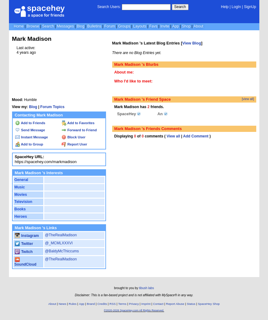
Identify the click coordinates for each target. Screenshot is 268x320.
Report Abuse (175, 303)
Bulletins (94, 26)
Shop (186, 26)
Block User (74, 137)
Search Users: (109, 7)
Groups (124, 26)
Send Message (30, 130)
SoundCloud (25, 262)
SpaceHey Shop (209, 303)
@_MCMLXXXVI (59, 243)
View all (173, 136)
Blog (80, 26)
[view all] (248, 99)
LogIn (236, 7)
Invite (164, 26)
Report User (74, 144)
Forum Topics (52, 107)
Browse (33, 26)
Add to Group (29, 144)
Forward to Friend (79, 130)
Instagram (27, 236)
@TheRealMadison (61, 235)
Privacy (134, 303)
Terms (122, 303)
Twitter (24, 244)
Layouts (139, 26)
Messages (65, 26)
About (198, 26)
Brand (91, 303)
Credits (102, 303)
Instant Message (31, 137)
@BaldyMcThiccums (62, 251)
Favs (153, 26)
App (175, 26)
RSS (112, 303)
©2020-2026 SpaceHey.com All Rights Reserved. (134, 310)
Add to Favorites (78, 123)
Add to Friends (30, 123)
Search (180, 7)
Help (225, 7)
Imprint (146, 303)
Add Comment (195, 136)
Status (191, 303)
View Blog (191, 43)
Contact (158, 303)
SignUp (250, 7)
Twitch (24, 252)
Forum (109, 26)
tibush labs (146, 288)
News (62, 303)
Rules (72, 303)
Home (19, 26)
